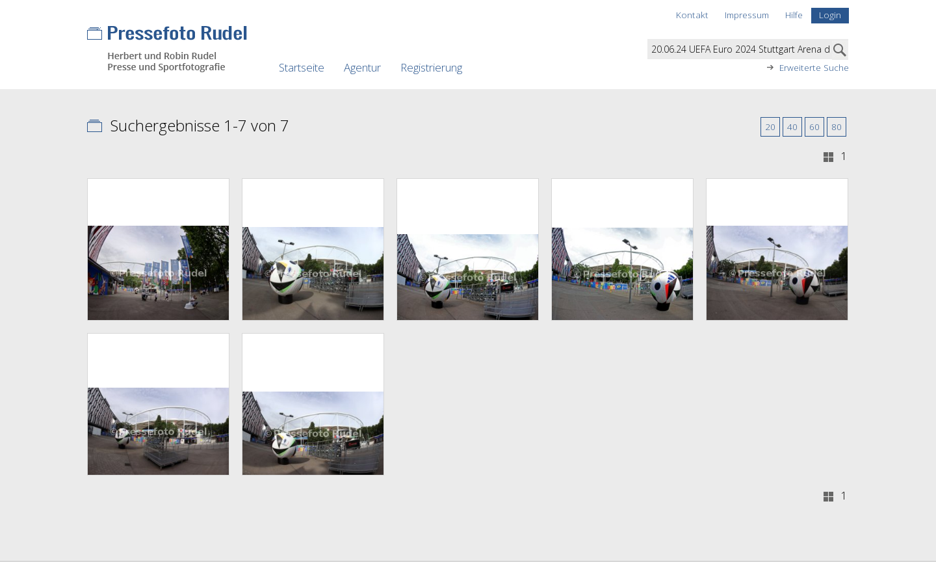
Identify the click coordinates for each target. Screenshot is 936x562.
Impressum (747, 14)
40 (792, 126)
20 (770, 126)
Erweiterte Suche (814, 67)
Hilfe (794, 14)
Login (830, 14)
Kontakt (692, 14)
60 (814, 126)
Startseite (301, 67)
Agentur (362, 67)
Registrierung (431, 67)
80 (836, 126)
